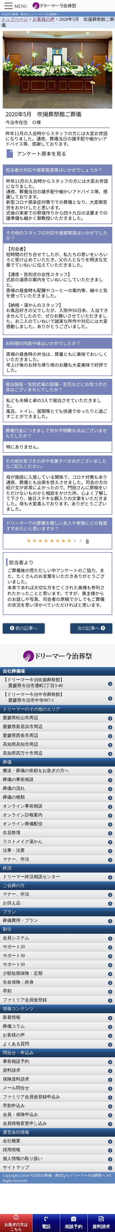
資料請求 (11, 1070)
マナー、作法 (16, 859)
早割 (7, 991)
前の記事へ (24, 628)
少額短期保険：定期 (22, 973)
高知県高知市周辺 (20, 744)
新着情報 (11, 1017)
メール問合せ (16, 1088)
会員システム (16, 937)
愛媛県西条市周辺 (20, 735)
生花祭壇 (11, 832)
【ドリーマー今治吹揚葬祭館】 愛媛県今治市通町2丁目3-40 (34, 682)
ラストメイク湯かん (22, 841)
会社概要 (11, 1140)
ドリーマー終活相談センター (31, 876)
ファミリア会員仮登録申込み (31, 1096)
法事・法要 (14, 850)
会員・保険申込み (20, 1114)
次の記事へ (91, 628)
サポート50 (14, 964)
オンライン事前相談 (22, 806)
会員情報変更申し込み (25, 1123)
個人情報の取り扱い (22, 1158)
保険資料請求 (16, 1079)
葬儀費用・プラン (20, 920)
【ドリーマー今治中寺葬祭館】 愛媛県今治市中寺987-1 (34, 697)
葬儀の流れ (14, 788)
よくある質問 (16, 1043)
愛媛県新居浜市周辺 (22, 726)
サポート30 (14, 955)
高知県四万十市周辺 (22, 753)
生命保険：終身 (18, 982)
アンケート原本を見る (41, 153)
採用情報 (11, 1149)
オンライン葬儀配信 (22, 823)
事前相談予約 (16, 1061)
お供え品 (11, 903)
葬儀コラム (14, 1026)
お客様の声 (14, 1035)
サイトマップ (16, 1167)
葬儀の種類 (14, 797)
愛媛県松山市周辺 (20, 717)
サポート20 (14, 946)
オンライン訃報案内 (22, 814)
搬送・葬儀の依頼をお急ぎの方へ (36, 770)
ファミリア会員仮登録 (25, 999)
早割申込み (14, 1105)
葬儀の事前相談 (18, 779)
